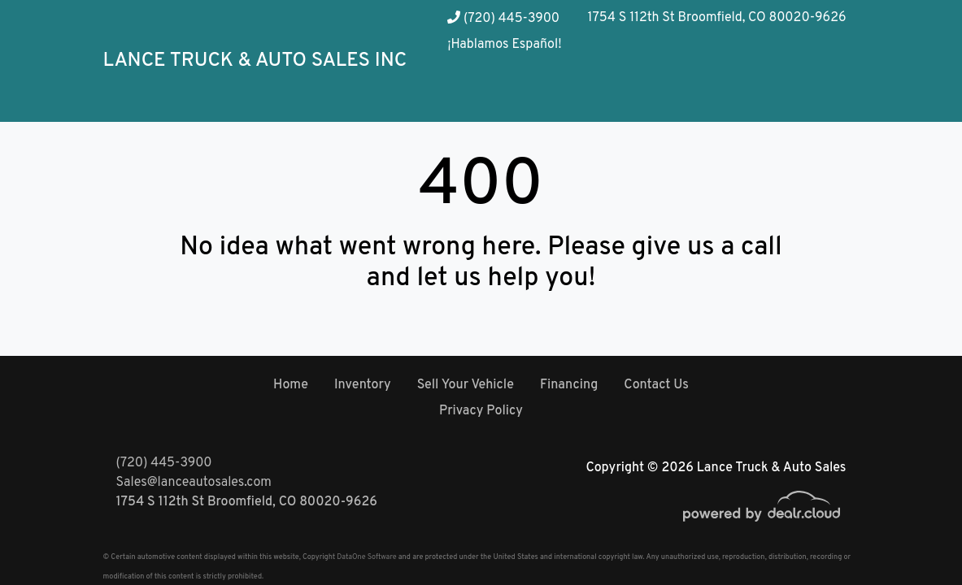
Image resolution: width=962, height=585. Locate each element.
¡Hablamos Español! (504, 45)
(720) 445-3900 (503, 19)
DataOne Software (366, 556)
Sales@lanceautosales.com (194, 482)
